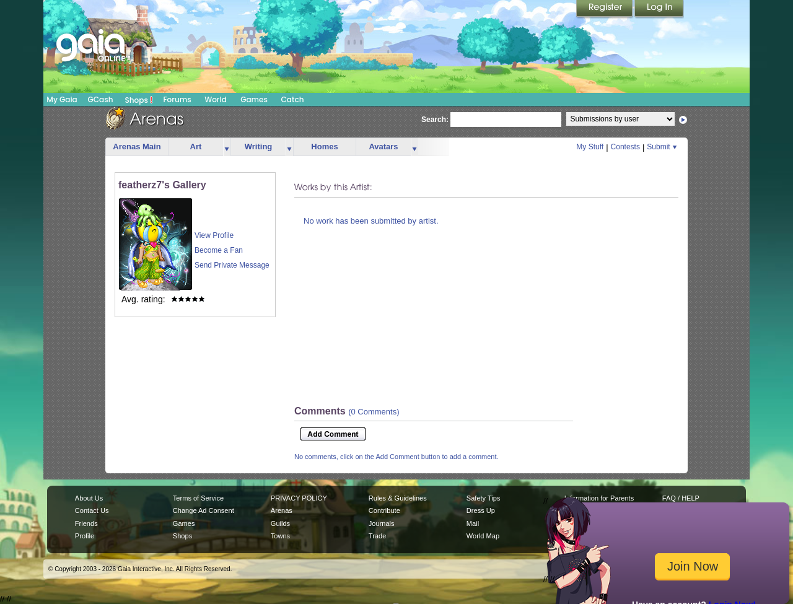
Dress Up (481, 510)
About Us (89, 498)
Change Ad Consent (203, 510)
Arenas (281, 510)
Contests (625, 146)
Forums (177, 99)
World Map (483, 536)
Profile (84, 536)
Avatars (383, 146)
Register (605, 9)
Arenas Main (136, 146)
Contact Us (92, 510)
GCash (100, 99)
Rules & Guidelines (398, 498)
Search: (435, 119)
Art (196, 146)
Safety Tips (484, 498)
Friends (86, 523)
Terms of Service (198, 498)
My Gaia (61, 99)
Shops (139, 100)
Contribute (384, 510)
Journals (382, 523)
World (215, 99)
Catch (292, 99)
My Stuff (589, 146)
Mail (473, 523)
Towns (280, 536)
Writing (259, 146)
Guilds (280, 523)
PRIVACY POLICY (299, 498)
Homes (324, 146)
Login (659, 9)
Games (254, 99)
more (226, 147)
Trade (377, 536)
